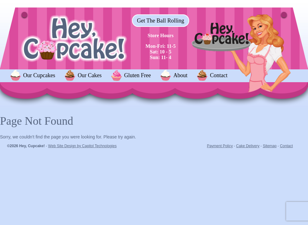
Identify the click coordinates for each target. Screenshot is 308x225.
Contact (218, 75)
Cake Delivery (248, 146)
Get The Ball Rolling (160, 21)
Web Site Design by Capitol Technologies (82, 146)
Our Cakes (89, 75)
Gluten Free (137, 75)
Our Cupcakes (39, 75)
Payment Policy (220, 146)
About (180, 75)
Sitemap (269, 146)
